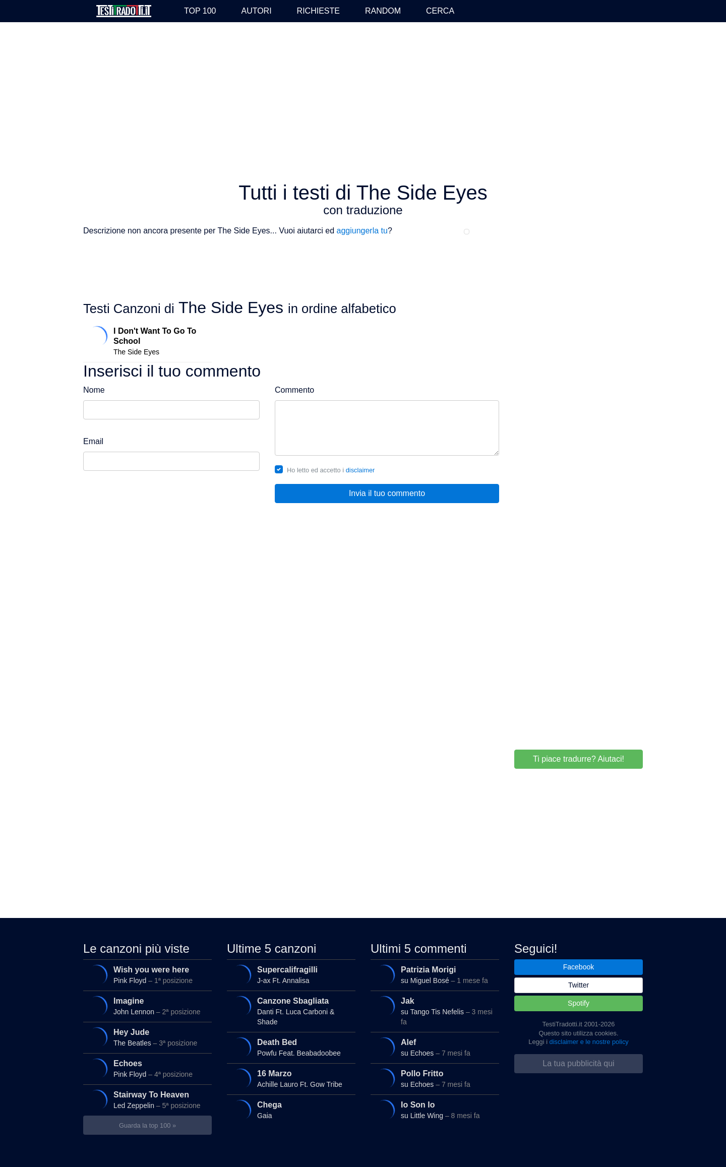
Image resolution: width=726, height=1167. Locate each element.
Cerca (440, 11)
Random (383, 11)
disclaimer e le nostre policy (589, 1042)
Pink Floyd (146, 975)
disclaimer (360, 470)
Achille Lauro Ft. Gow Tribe (289, 1078)
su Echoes (433, 1047)
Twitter (578, 985)
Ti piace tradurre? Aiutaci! (578, 759)
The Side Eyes (146, 339)
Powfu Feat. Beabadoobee (289, 1047)
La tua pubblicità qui (578, 1063)
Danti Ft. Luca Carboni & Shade (289, 1010)
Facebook (578, 967)
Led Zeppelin (146, 1100)
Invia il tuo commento (387, 493)
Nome (94, 390)
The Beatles (146, 1037)
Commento (294, 390)
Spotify (578, 1003)
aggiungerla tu (362, 230)
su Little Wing (433, 1110)
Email (93, 441)
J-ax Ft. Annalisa (289, 975)
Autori (256, 11)
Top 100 (200, 11)
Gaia (289, 1110)
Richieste (318, 11)
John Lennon (146, 1006)
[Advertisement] (363, 102)
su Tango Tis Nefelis (433, 1010)
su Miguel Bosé (433, 975)
